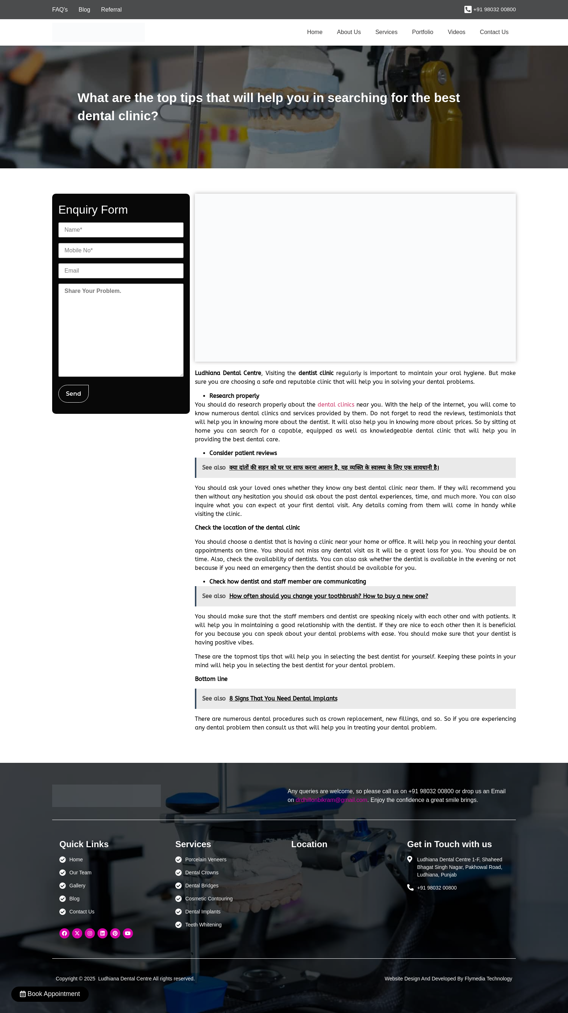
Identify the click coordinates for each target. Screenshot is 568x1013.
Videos (456, 32)
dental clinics (336, 404)
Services (386, 32)
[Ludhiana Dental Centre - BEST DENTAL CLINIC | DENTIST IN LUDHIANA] (342, 890)
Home (315, 32)
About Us (349, 32)
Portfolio (423, 32)
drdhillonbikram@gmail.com (331, 800)
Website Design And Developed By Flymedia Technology (448, 979)
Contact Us (494, 32)
